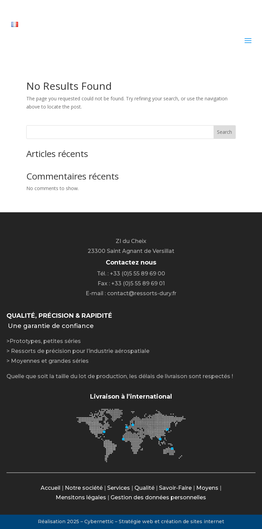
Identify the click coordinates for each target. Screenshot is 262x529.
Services (118, 488)
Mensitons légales (81, 497)
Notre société (84, 488)
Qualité (144, 488)
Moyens (207, 488)
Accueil (50, 488)
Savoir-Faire (175, 488)
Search (224, 132)
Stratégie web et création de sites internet (171, 521)
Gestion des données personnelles (158, 497)
